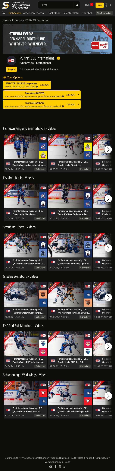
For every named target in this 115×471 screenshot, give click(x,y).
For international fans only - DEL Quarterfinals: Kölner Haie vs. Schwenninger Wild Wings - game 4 (29, 410)
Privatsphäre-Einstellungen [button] (35, 457)
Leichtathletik (71, 13)
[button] (108, 149)
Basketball (54, 13)
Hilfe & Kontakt (86, 457)
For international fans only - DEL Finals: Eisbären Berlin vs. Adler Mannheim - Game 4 (72, 213)
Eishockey (15, 13)
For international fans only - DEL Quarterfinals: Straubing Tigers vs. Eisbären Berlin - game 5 (73, 262)
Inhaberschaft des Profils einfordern (39, 69)
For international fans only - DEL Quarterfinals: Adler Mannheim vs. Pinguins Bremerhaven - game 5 (29, 163)
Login (99, 5)
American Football (34, 13)
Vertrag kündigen (54, 462)
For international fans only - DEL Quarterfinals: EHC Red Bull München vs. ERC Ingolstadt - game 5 (72, 360)
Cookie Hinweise (60, 457)
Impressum (102, 457)
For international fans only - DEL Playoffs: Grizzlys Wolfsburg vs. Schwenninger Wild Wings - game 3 (29, 311)
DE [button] (108, 5)
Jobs (67, 462)
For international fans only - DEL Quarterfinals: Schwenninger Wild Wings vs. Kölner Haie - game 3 (73, 410)
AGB (73, 457)
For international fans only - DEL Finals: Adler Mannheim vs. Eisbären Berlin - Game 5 (28, 213)
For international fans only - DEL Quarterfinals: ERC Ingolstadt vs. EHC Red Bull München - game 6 (28, 360)
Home (6, 20)
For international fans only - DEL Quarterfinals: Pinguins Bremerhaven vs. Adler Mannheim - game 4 (74, 163)
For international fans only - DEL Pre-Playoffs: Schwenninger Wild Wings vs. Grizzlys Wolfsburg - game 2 (73, 311)
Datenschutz (12, 457)
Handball (87, 13)
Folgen (11, 69)
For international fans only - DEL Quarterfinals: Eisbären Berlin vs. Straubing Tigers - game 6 (28, 262)
